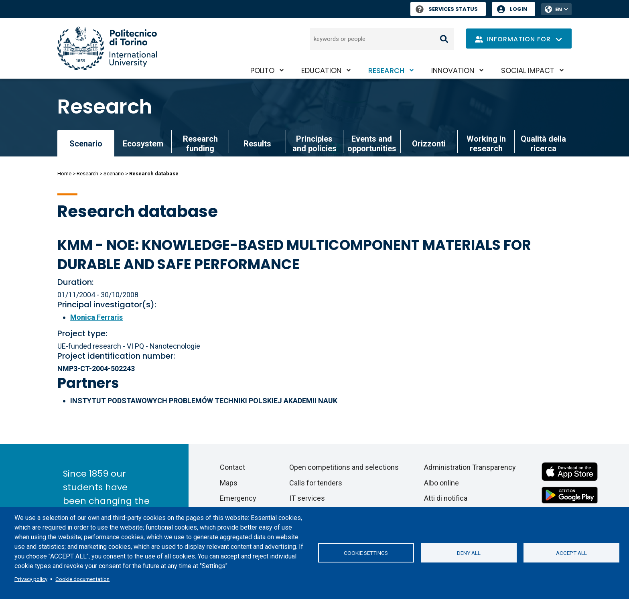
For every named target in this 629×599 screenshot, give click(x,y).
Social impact (527, 70)
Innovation (452, 70)
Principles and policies (314, 143)
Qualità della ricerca (543, 143)
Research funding (200, 143)
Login (518, 9)
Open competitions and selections (344, 467)
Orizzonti (429, 143)
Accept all (571, 553)
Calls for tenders (315, 483)
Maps (228, 483)
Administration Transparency (470, 467)
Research (386, 70)
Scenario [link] (85, 143)
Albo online (441, 483)
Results (257, 143)
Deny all (469, 553)
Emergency (238, 498)
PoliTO (262, 70)
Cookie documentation (82, 579)
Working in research (486, 143)
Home (64, 174)
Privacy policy (30, 579)
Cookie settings (366, 553)
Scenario (113, 174)
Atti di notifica (445, 498)
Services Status (447, 9)
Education (321, 70)
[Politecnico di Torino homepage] (107, 48)
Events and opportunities (371, 143)
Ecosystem (143, 143)
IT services (307, 498)
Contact (232, 467)
